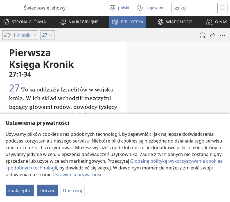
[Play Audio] (202, 35)
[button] (79, 22)
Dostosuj (72, 190)
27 (14, 88)
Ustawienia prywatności (78, 174)
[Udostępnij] (213, 35)
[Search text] (194, 8)
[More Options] (223, 35)
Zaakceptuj (19, 190)
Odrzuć (47, 190)
